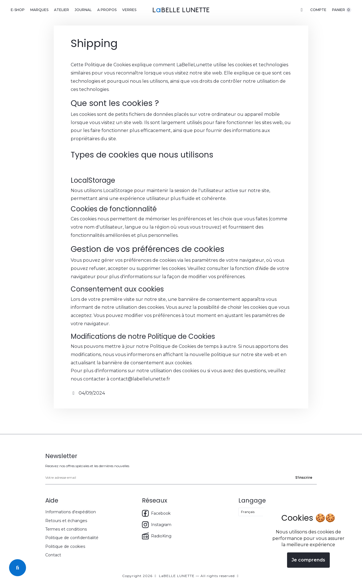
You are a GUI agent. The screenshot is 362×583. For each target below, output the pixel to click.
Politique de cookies (65, 546)
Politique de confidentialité (71, 537)
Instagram (156, 524)
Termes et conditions (66, 529)
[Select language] (258, 512)
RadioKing (156, 536)
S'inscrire (303, 477)
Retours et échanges (66, 520)
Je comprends (308, 560)
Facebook (156, 513)
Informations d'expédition (70, 511)
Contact (53, 555)
